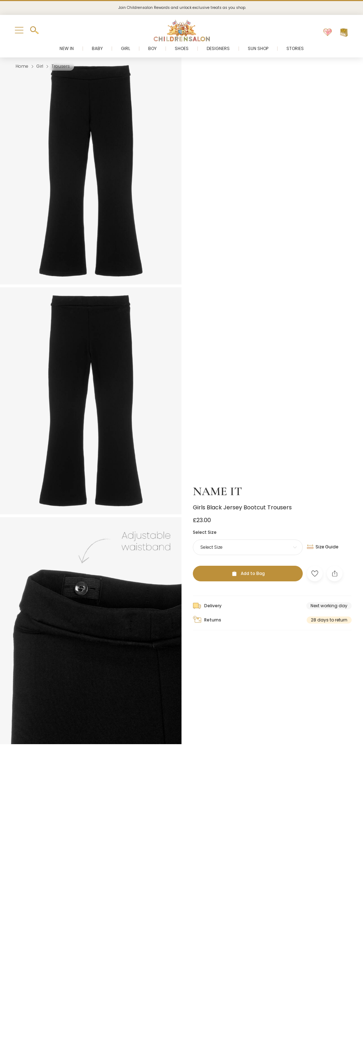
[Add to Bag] (248, 563)
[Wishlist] (327, 32)
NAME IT (217, 481)
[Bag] (344, 32)
